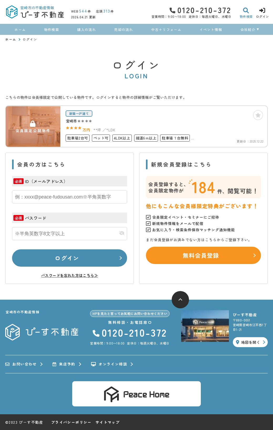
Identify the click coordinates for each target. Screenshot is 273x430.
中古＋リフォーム (166, 29)
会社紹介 (247, 29)
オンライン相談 (109, 364)
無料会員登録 (201, 255)
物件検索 (51, 29)
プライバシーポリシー (71, 422)
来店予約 (63, 364)
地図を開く (248, 342)
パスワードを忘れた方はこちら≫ (69, 275)
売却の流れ (123, 29)
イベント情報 (211, 29)
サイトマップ (108, 422)
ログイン (67, 258)
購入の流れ (86, 29)
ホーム (20, 29)
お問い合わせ (21, 364)
